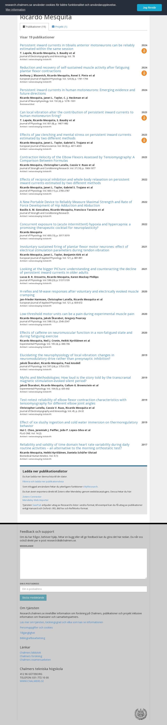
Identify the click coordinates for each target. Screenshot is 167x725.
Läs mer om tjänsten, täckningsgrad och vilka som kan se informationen (61, 622)
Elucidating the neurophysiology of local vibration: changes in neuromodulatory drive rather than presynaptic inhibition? (67, 357)
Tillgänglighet (27, 632)
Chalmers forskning (31, 656)
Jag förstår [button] (149, 7)
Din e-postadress (29, 583)
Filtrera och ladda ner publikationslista (43, 481)
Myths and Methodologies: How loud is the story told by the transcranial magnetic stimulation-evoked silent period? (75, 379)
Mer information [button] (15, 9)
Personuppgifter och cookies (36, 627)
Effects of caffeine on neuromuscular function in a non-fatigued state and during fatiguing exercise (76, 334)
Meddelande (26, 546)
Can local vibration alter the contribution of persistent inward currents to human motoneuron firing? (76, 114)
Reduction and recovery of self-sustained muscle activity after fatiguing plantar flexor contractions (74, 69)
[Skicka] (33, 598)
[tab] (34, 26)
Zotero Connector (32, 496)
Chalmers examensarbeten (35, 659)
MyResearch (91, 486)
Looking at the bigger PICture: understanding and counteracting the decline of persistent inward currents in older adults (78, 271)
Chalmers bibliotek (30, 652)
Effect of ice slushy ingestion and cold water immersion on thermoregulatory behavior (79, 424)
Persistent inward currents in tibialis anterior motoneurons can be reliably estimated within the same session (77, 47)
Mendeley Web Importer (36, 500)
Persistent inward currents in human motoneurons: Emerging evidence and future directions (77, 92)
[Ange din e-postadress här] (83, 589)
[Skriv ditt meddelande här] (83, 563)
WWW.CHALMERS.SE (32, 681)
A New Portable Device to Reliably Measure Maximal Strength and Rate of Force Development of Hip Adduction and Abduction (76, 203)
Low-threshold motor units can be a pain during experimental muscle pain (77, 314)
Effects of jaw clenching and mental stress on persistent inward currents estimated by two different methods (75, 136)
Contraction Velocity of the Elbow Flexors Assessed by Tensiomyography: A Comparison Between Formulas (77, 159)
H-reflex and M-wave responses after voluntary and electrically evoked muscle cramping (79, 293)
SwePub (36, 505)
